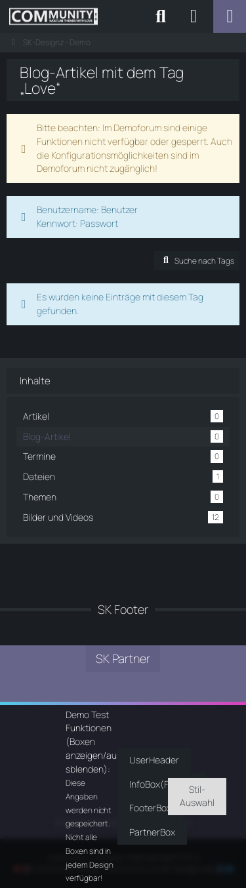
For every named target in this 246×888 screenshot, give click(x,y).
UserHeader (154, 760)
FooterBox (150, 807)
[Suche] (161, 16)
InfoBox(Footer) (162, 784)
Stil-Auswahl (197, 796)
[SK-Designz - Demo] (53, 16)
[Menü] (229, 16)
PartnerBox (152, 832)
